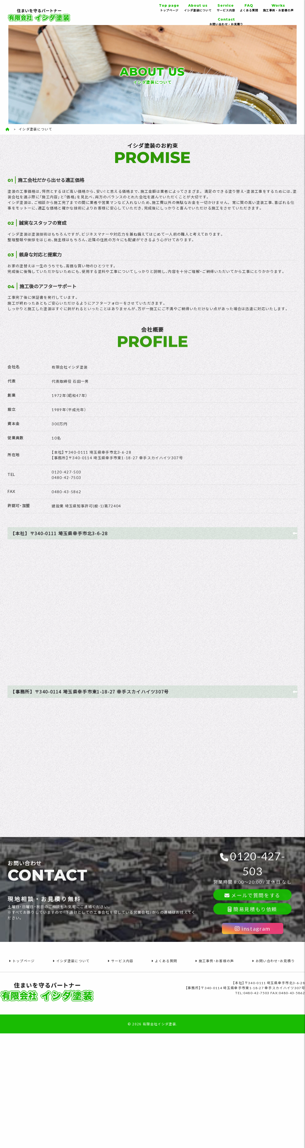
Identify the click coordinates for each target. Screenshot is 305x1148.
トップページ (169, 7)
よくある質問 (248, 7)
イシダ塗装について (198, 7)
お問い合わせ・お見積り (226, 21)
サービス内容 (225, 7)
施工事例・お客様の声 (278, 7)
